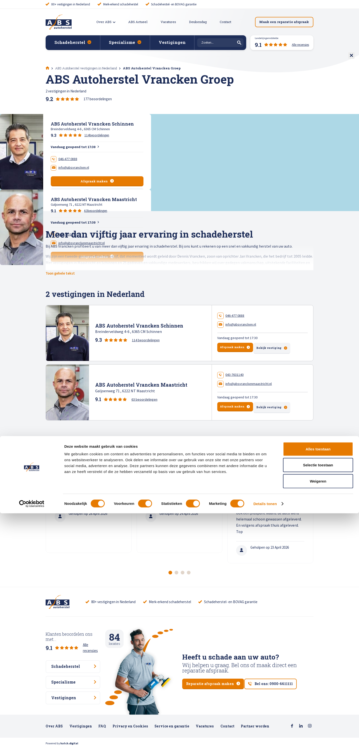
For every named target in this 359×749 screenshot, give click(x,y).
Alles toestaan (318, 685)
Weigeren (318, 717)
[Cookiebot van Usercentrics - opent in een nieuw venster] (31, 739)
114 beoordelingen (146, 339)
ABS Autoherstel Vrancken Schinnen (92, 124)
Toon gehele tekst (62, 273)
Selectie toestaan (318, 701)
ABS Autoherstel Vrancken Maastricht (94, 199)
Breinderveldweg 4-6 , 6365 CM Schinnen (80, 129)
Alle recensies (93, 639)
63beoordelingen (95, 211)
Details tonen (265, 739)
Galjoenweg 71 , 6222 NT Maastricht (76, 204)
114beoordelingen (96, 135)
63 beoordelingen (144, 398)
